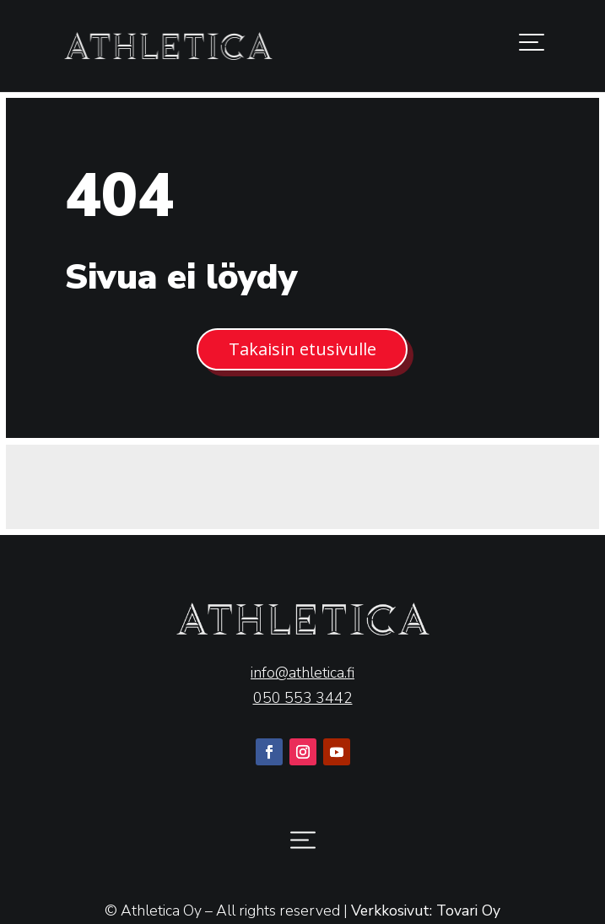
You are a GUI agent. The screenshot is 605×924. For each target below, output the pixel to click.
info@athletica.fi (302, 672)
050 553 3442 (303, 698)
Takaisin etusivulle (302, 349)
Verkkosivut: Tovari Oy (425, 910)
